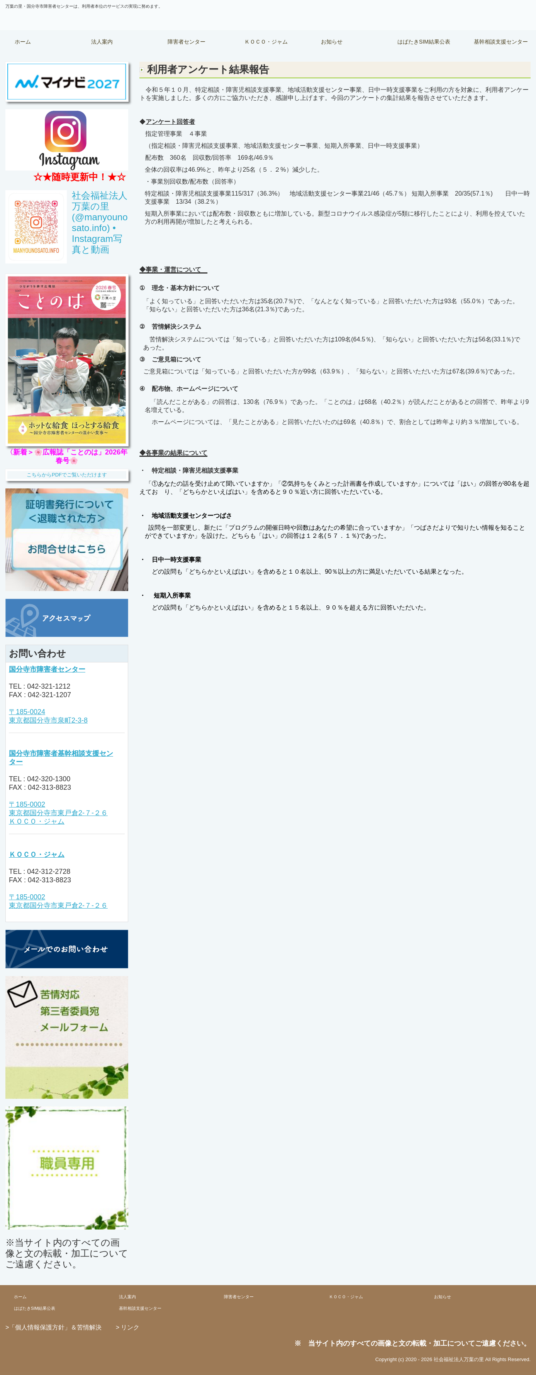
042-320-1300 (48, 779)
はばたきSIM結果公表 (423, 42)
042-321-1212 (48, 686)
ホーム (23, 42)
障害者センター (186, 42)
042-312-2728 (48, 871)
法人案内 (102, 42)
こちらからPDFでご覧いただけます (67, 475)
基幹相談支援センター (501, 42)
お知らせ (332, 42)
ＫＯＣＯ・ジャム (266, 42)
